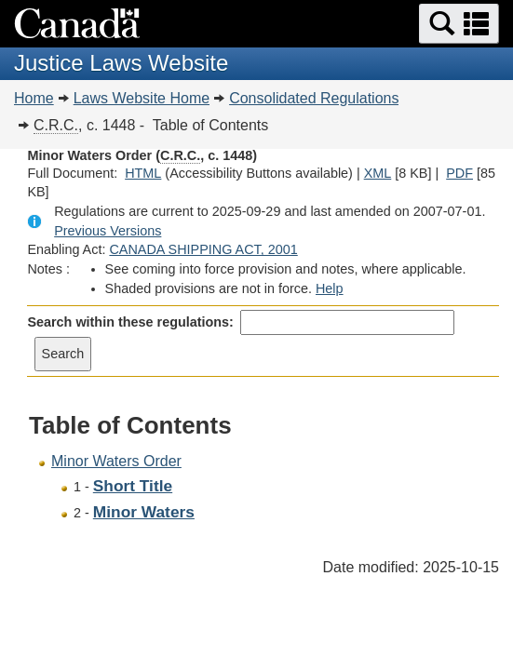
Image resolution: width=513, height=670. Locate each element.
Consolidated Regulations (313, 98)
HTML (143, 173)
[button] (459, 24)
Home (34, 98)
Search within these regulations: (130, 322)
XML (378, 173)
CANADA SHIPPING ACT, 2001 (203, 249)
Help (330, 288)
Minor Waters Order (116, 461)
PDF (459, 173)
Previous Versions (107, 230)
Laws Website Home (141, 98)
